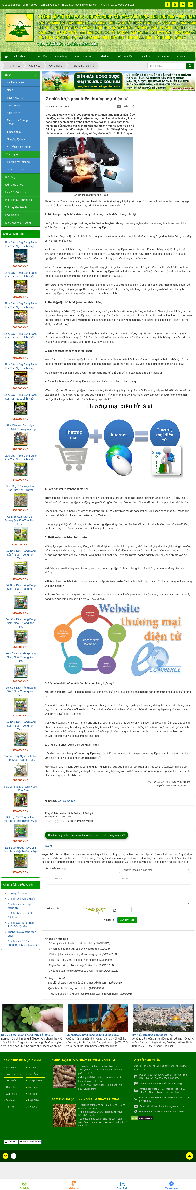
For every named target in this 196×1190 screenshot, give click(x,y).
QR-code (11, 1141)
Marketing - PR (15, 82)
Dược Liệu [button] (42, 57)
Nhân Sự (12, 90)
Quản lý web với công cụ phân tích (68, 988)
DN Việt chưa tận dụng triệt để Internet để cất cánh (77, 982)
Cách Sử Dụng (14, 1074)
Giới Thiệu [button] (21, 57)
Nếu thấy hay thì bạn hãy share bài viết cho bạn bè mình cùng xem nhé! (86, 835)
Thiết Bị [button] (106, 57)
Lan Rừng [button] (62, 57)
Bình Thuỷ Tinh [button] (85, 57)
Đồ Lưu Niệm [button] (127, 57)
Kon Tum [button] (164, 57)
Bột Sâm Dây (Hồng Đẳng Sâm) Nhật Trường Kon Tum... (21, 554)
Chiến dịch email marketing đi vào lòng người (75, 954)
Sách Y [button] (147, 57)
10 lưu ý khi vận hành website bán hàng (72, 943)
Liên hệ (32, 1067)
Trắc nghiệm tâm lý (16, 207)
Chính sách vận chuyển (21, 898)
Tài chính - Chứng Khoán (17, 122)
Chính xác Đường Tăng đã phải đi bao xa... (92, 1034)
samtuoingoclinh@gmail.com (81, 4)
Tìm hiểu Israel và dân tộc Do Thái (152, 1034)
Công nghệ (11, 154)
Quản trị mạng (15, 169)
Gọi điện (24, 1188)
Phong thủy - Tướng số (18, 199)
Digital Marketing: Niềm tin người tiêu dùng (73, 965)
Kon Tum (33, 1093)
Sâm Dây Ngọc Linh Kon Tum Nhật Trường (86, 1099)
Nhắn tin (74, 1188)
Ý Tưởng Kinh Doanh (19, 146)
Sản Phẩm (11, 1093)
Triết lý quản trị (15, 97)
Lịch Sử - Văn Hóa (15, 192)
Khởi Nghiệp (12, 215)
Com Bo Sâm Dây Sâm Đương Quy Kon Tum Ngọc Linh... (20, 520)
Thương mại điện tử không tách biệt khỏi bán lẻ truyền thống (83, 993)
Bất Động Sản (15, 131)
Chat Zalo (122, 1188)
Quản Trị (10, 74)
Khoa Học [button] (184, 57)
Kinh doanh (13, 105)
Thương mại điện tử (18, 161)
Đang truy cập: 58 (30, 1141)
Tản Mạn (10, 1100)
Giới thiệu (11, 1067)
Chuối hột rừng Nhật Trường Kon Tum (83, 1060)
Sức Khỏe (11, 1080)
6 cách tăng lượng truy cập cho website (71, 948)
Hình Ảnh (33, 1074)
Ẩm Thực (33, 1087)
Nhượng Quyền (16, 139)
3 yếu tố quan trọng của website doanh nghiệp (76, 970)
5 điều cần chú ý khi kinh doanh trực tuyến (73, 959)
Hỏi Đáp (32, 1107)
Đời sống (10, 177)
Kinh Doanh (13, 112)
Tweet (48, 845)
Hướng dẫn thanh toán (21, 893)
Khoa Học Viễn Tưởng (18, 222)
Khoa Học (11, 1087)
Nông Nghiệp (35, 1080)
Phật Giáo (33, 1100)
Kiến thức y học (14, 184)
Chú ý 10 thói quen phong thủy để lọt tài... (27, 1034)
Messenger (171, 1188)
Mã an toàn (53, 908)
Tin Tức (10, 1107)
